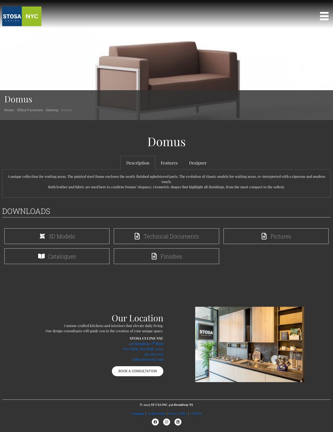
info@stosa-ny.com (148, 359)
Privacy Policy (177, 413)
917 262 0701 (154, 354)
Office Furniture (30, 110)
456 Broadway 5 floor (146, 343)
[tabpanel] (166, 183)
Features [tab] (169, 163)
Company (137, 413)
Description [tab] (137, 163)
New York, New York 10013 (143, 348)
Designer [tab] (198, 163)
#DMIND (196, 413)
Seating (52, 110)
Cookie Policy (156, 413)
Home (9, 110)
